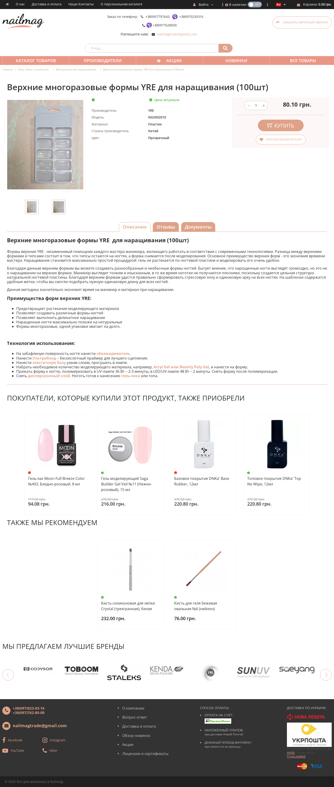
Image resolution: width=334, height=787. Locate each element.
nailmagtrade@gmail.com (177, 34)
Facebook (15, 740)
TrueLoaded (296, 756)
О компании (133, 708)
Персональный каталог (284, 139)
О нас (20, 4)
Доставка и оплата (46, 4)
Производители (101, 60)
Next (326, 675)
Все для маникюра (31, 781)
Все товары (299, 60)
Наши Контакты (81, 4)
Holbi (291, 752)
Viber (53, 750)
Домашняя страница (7, 4)
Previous (8, 675)
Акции (171, 60)
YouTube (17, 750)
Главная (7, 69)
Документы (198, 227)
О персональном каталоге (121, 4)
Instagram (57, 740)
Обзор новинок (136, 735)
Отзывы (166, 227)
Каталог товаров (35, 60)
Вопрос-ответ (134, 717)
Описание (135, 227)
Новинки (233, 60)
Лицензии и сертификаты (145, 753)
